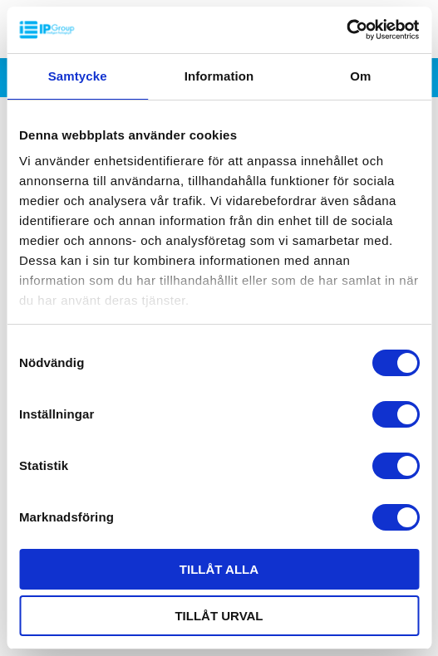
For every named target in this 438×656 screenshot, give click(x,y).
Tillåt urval (219, 616)
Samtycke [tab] (77, 76)
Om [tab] (360, 76)
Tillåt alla (219, 569)
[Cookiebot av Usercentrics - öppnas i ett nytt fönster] (346, 30)
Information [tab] (219, 76)
